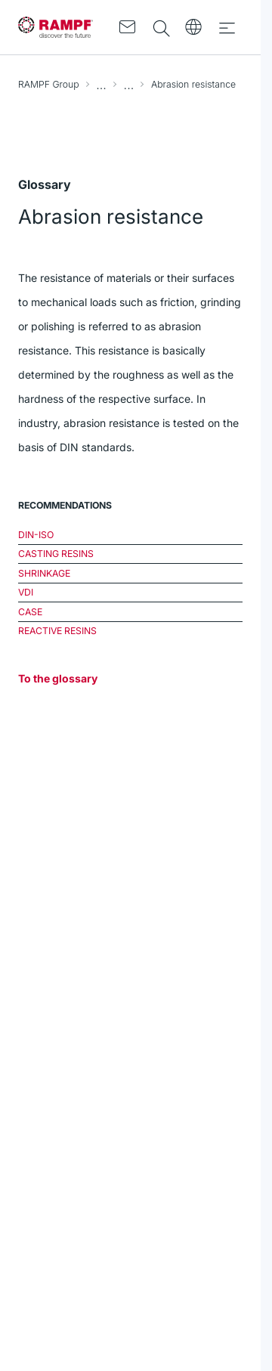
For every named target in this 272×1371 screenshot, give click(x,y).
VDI (25, 592)
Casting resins (56, 553)
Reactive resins (57, 630)
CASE (30, 611)
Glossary (129, 84)
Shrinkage (44, 573)
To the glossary (57, 678)
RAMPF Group (48, 84)
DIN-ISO (36, 534)
